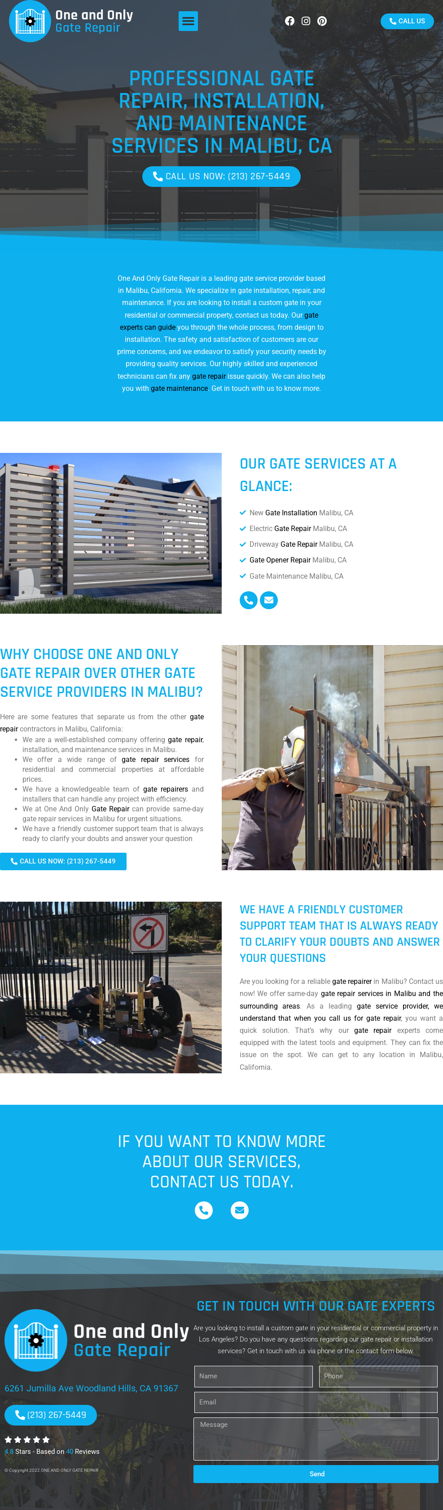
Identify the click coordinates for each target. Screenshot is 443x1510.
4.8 (8, 1452)
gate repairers (165, 789)
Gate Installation (291, 513)
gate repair (209, 376)
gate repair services (155, 759)
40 (69, 1452)
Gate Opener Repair (280, 560)
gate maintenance (179, 388)
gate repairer (352, 981)
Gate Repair (292, 528)
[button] (188, 21)
